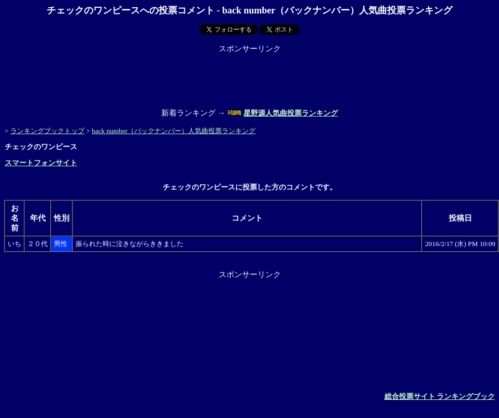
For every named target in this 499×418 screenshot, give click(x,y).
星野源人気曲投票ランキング (291, 113)
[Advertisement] (249, 77)
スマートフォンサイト (41, 163)
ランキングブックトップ (47, 131)
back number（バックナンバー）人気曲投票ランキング (173, 131)
